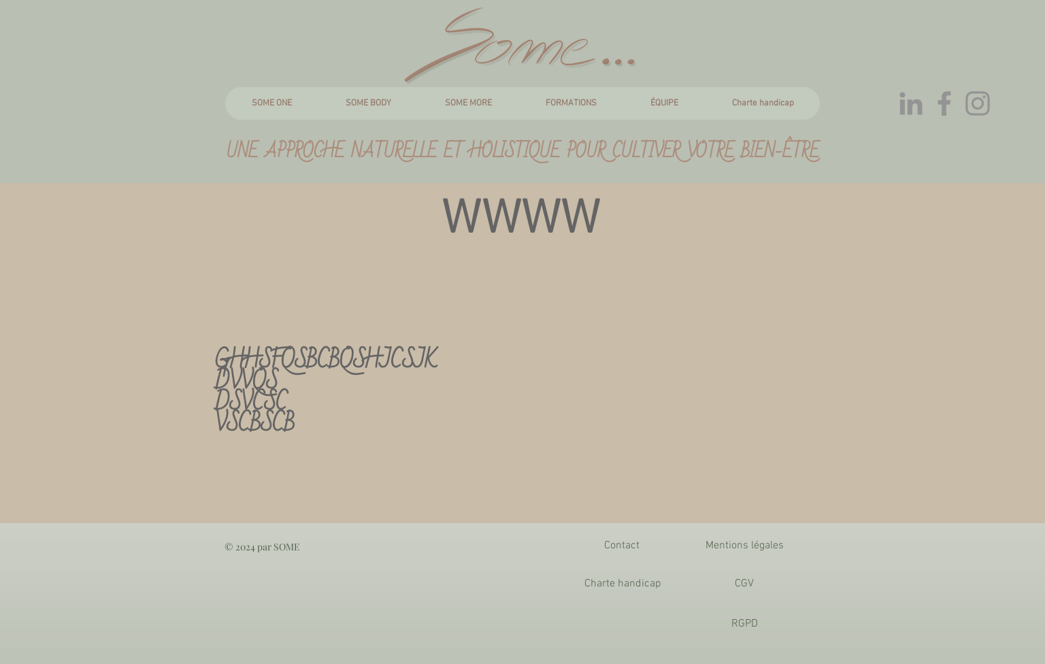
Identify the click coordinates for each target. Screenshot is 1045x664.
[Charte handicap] (622, 583)
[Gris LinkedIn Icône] (911, 103)
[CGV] (744, 583)
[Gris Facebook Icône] (944, 103)
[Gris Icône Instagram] (977, 103)
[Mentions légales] (744, 545)
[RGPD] (744, 623)
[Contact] (622, 545)
